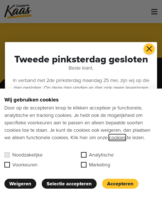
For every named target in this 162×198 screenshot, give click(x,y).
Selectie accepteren (69, 184)
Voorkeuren (21, 165)
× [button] (149, 48)
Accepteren (120, 184)
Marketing (95, 165)
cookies (117, 137)
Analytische (97, 155)
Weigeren (20, 184)
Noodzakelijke (23, 155)
